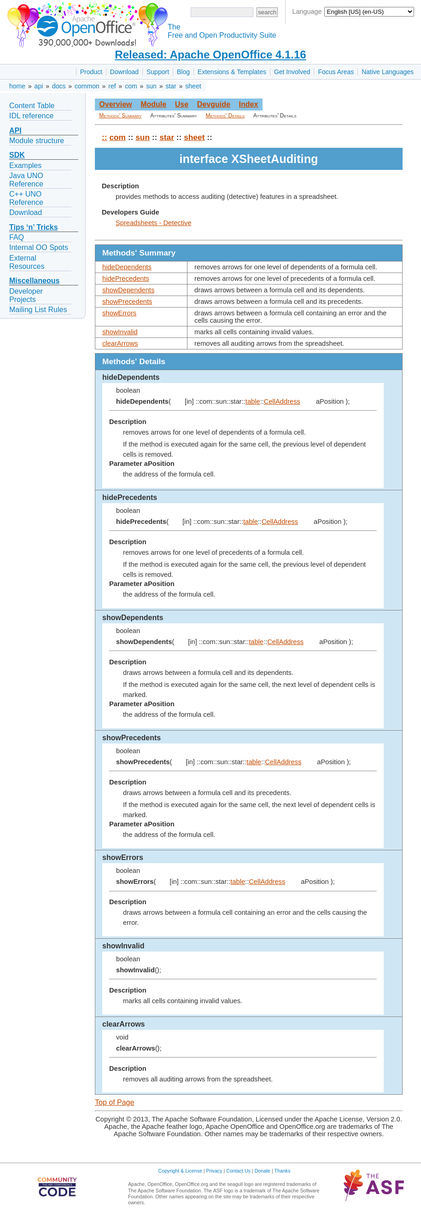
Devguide (213, 104)
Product (91, 72)
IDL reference (31, 116)
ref (112, 86)
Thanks (283, 1170)
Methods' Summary (120, 115)
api (39, 86)
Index (248, 104)
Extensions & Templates (232, 72)
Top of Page (114, 1102)
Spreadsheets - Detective (154, 223)
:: (104, 137)
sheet (193, 86)
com (131, 86)
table (253, 401)
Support (157, 72)
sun (151, 86)
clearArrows (120, 343)
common (87, 86)
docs (59, 86)
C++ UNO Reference (26, 198)
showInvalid (120, 332)
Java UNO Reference (26, 180)
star (170, 86)
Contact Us (238, 1170)
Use (181, 104)
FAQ (16, 237)
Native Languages (388, 72)
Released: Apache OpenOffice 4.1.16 (210, 54)
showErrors (119, 313)
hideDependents (127, 267)
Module (153, 104)
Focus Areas (336, 72)
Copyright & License (180, 1170)
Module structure (36, 141)
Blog (183, 72)
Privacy (214, 1170)
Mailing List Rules (38, 310)
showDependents (128, 290)
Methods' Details (225, 115)
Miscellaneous (34, 281)
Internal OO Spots (38, 247)
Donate (262, 1170)
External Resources (26, 262)
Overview (115, 104)
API (15, 130)
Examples (25, 165)
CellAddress (282, 401)
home (17, 86)
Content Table (31, 106)
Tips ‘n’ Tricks (33, 227)
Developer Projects (26, 295)
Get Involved (292, 72)
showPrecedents (127, 301)
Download (124, 72)
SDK (17, 155)
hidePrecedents (125, 278)
